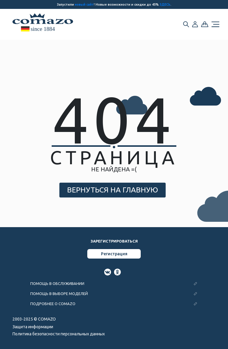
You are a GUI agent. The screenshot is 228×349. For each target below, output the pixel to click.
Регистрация (114, 253)
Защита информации (32, 326)
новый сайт (84, 4)
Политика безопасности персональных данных (58, 334)
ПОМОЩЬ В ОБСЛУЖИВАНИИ (57, 283)
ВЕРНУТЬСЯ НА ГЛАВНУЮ (112, 190)
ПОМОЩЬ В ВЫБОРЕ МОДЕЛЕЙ (59, 293)
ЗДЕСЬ (165, 4)
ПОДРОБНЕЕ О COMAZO (52, 304)
